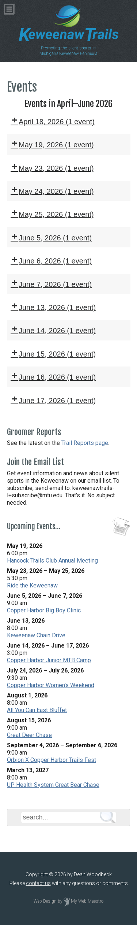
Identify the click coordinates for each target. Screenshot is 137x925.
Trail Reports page (84, 442)
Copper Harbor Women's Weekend (50, 685)
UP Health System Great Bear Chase (53, 784)
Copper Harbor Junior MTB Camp (49, 660)
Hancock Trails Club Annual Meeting (52, 560)
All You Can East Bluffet (37, 710)
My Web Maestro (87, 901)
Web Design (45, 901)
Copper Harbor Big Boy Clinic (44, 610)
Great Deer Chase (29, 734)
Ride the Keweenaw (32, 585)
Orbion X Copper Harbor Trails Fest (51, 759)
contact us (38, 883)
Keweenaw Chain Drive (36, 635)
